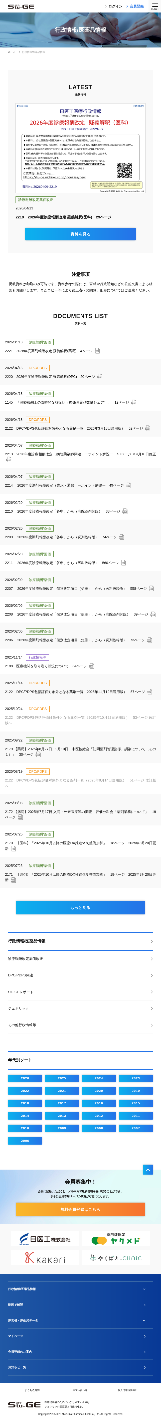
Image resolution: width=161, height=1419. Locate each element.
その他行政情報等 (22, 1025)
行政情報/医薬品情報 (26, 941)
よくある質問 (32, 1390)
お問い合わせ (79, 1390)
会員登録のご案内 (20, 1352)
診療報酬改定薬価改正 (25, 959)
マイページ (15, 1336)
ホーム (14, 52)
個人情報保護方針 (128, 1390)
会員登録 (135, 6)
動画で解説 (15, 1305)
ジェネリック (18, 1008)
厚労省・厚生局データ (23, 1320)
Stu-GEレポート (21, 992)
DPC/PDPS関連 (20, 975)
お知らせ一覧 (17, 1367)
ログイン (113, 6)
